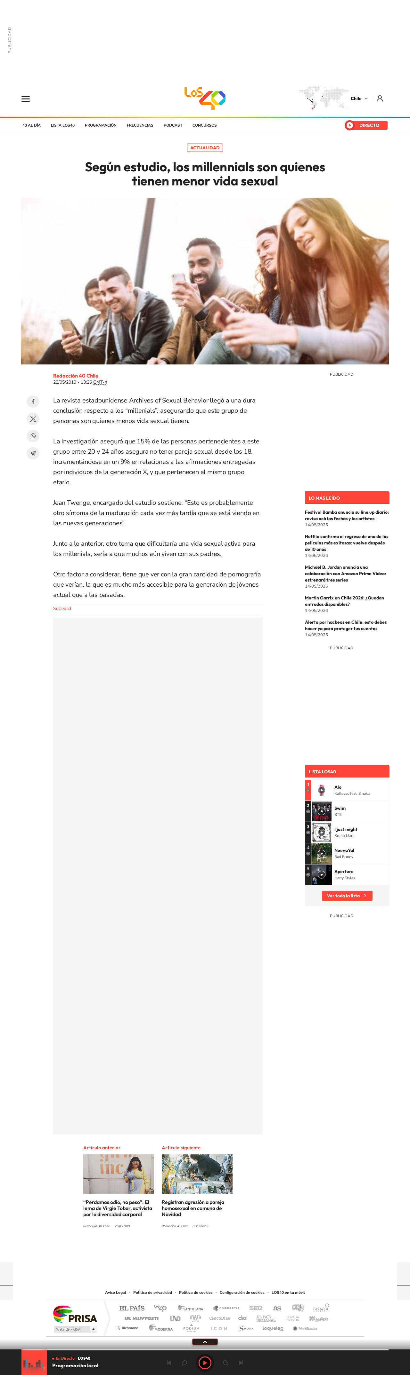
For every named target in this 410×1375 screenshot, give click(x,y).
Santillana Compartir (226, 1309)
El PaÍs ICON (218, 1326)
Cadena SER (254, 1309)
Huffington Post (140, 1317)
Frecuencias (140, 125)
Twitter (33, 419)
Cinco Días (218, 1317)
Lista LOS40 (63, 125)
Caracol (319, 1309)
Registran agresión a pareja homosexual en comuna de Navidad (193, 1208)
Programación (101, 125)
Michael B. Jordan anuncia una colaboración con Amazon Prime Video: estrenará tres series (345, 573)
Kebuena (313, 1317)
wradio (194, 1317)
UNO (176, 1317)
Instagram (179, 1250)
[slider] (205, 1349)
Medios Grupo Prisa (75, 1329)
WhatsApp (33, 436)
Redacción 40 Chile (75, 375)
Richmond (128, 1326)
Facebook (33, 401)
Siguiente (241, 1363)
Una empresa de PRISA (75, 1314)
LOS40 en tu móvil (288, 1292)
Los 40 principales (163, 1309)
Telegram (33, 453)
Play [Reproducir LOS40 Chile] (205, 1363)
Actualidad (205, 148)
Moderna (159, 1326)
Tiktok (166, 1250)
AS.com (274, 1309)
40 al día (31, 125)
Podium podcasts (191, 1326)
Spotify (231, 1250)
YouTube (192, 1250)
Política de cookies (196, 1292)
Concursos (205, 125)
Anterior (169, 1363)
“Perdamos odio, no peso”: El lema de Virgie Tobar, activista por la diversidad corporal (117, 1208)
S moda (245, 1326)
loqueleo (273, 1326)
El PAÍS (132, 1309)
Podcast (173, 125)
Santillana (192, 1309)
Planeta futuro (290, 1317)
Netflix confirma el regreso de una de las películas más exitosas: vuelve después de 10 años (346, 543)
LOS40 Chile (205, 98)
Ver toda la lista (343, 896)
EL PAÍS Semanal (266, 1317)
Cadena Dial (243, 1317)
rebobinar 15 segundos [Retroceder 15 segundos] (184, 1363)
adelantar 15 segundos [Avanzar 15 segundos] (225, 1363)
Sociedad (62, 608)
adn (295, 1309)
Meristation (304, 1326)
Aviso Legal (115, 1292)
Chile (356, 98)
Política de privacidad (152, 1292)
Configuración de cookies (242, 1292)
